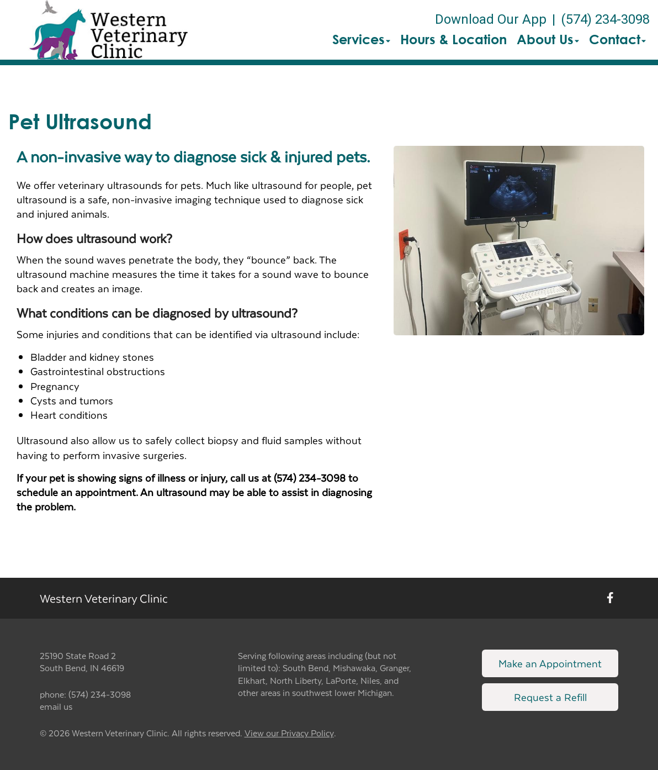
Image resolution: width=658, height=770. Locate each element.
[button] (108, 30)
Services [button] (361, 39)
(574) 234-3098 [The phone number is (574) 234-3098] (605, 19)
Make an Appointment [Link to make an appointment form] (550, 663)
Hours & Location (453, 39)
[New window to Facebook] (610, 598)
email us (56, 706)
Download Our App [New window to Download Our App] (490, 19)
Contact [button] (617, 39)
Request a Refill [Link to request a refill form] (550, 697)
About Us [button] (548, 39)
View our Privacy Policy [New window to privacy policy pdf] (289, 733)
